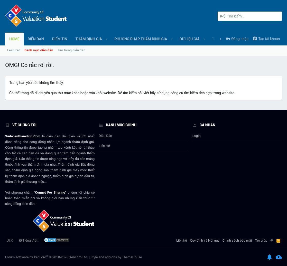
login (196, 136)
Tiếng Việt (28, 240)
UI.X (10, 240)
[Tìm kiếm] (250, 16)
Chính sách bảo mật (237, 240)
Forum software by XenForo (46, 257)
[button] (106, 39)
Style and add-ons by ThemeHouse (116, 257)
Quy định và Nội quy (204, 240)
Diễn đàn (105, 136)
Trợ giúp (261, 240)
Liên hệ (104, 146)
